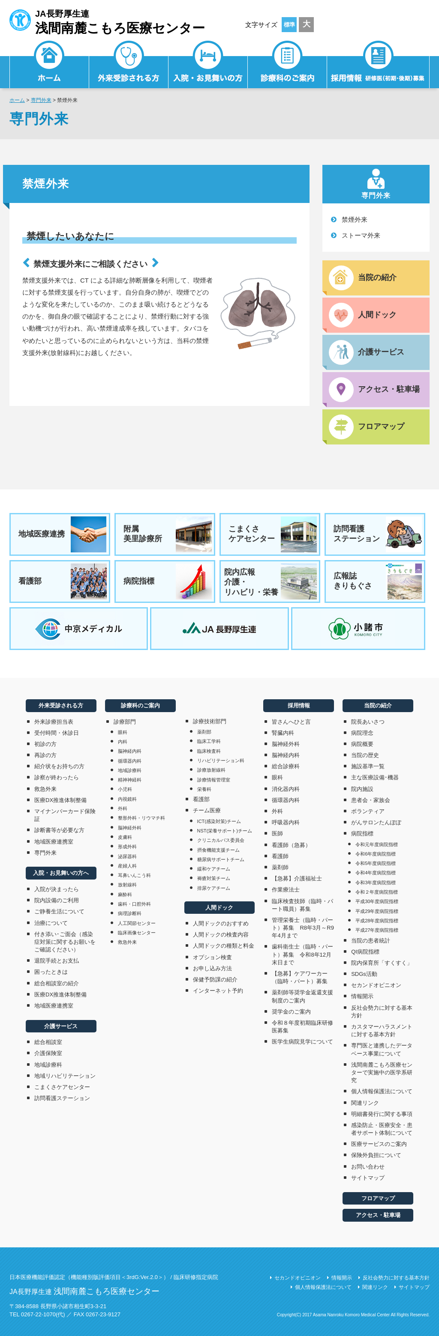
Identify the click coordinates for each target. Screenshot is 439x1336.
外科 (122, 808)
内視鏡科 (127, 799)
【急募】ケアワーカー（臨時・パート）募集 (302, 977)
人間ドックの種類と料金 (223, 945)
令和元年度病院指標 (376, 844)
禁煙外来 (354, 219)
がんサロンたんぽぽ (376, 822)
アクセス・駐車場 (378, 1215)
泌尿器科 (127, 856)
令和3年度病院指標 (375, 882)
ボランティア (368, 811)
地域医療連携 (62, 534)
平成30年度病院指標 (376, 901)
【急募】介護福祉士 (297, 878)
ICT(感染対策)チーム (219, 821)
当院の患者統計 (370, 940)
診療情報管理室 (213, 779)
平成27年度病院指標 (376, 930)
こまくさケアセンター (273, 534)
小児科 (125, 789)
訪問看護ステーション (378, 534)
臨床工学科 (209, 741)
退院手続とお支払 (56, 960)
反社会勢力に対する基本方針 (381, 1012)
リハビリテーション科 (220, 760)
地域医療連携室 (53, 841)
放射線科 (127, 884)
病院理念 (362, 733)
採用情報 (378, 66)
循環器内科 (129, 760)
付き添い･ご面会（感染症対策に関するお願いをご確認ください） (65, 942)
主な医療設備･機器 (375, 777)
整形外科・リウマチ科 (141, 817)
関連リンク (365, 1103)
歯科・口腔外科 (134, 904)
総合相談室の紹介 (56, 983)
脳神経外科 (129, 827)
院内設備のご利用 (56, 900)
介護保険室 (48, 1053)
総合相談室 (48, 1042)
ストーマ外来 (361, 235)
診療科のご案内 (287, 66)
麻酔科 (125, 894)
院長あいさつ (368, 722)
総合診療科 (286, 766)
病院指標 (167, 581)
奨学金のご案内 (291, 1011)
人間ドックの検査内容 (221, 934)
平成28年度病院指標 (376, 920)
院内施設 (362, 789)
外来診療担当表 (53, 722)
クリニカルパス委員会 (220, 840)
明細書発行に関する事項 (381, 1114)
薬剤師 (280, 867)
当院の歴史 (365, 755)
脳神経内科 (129, 751)
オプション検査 (212, 957)
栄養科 (204, 789)
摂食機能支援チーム (218, 850)
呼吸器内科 (286, 822)
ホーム (17, 100)
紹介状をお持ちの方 (59, 766)
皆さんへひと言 (291, 722)
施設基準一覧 (368, 766)
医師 (277, 833)
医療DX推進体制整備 (60, 800)
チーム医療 (207, 810)
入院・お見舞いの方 (208, 66)
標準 (289, 24)
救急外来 (45, 789)
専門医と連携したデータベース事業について (381, 1049)
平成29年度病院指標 (376, 911)
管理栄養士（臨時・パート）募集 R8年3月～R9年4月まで (303, 928)
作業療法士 (286, 889)
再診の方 (45, 755)
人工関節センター (137, 923)
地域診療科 (48, 1065)
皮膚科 (125, 837)
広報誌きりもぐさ (378, 581)
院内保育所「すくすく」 (381, 963)
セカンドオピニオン (376, 985)
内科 (122, 741)
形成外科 (127, 846)
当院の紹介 (378, 705)
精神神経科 (129, 779)
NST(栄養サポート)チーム (224, 830)
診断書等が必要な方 (59, 830)
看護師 (280, 856)
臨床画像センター (137, 932)
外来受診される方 (128, 66)
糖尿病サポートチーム (220, 859)
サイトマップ (368, 1178)
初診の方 (45, 744)
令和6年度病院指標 (375, 853)
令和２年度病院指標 (376, 892)
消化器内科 (286, 789)
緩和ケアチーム (213, 868)
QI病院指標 (365, 951)
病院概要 (362, 744)
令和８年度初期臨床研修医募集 (302, 1027)
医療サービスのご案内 (379, 1144)
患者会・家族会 (370, 800)
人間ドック (219, 907)
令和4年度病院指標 (375, 872)
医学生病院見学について (302, 1041)
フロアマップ (378, 1198)
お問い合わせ (368, 1166)
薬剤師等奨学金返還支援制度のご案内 (302, 996)
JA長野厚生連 (107, 20)
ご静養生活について (59, 911)
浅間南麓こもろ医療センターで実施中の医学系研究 (381, 1072)
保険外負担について (376, 1155)
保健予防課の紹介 (215, 979)
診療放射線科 (211, 769)
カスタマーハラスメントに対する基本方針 (381, 1030)
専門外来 (41, 100)
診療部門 (125, 722)
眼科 (122, 732)
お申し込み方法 (212, 968)
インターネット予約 (218, 990)
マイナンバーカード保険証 (65, 815)
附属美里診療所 (167, 534)
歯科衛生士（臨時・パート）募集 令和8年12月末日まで (302, 954)
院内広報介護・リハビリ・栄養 (270, 581)
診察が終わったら (56, 777)
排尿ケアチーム (213, 888)
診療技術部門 (209, 721)
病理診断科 (129, 913)
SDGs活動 (364, 974)
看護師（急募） (291, 845)
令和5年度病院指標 (375, 863)
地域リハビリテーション (65, 1076)
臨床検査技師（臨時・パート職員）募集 (302, 905)
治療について (51, 923)
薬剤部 (204, 731)
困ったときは (51, 972)
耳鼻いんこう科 (134, 875)
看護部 (62, 581)
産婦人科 (127, 865)
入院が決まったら (56, 889)
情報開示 (362, 996)
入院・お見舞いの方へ (61, 873)
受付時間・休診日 (56, 733)
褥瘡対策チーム (213, 878)
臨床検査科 (209, 751)
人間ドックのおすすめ (221, 923)
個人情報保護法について (381, 1091)
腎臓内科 (283, 733)
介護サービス (61, 1026)
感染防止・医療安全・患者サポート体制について (381, 1129)
